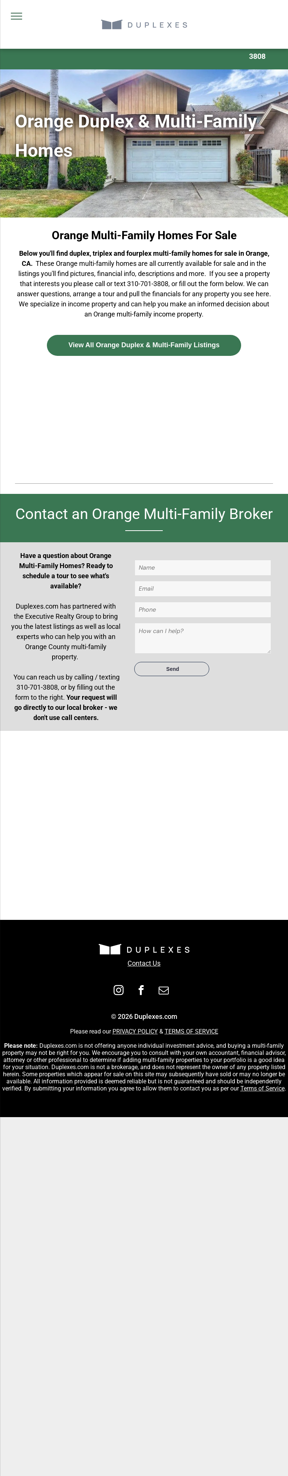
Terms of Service (262, 1088)
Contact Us (144, 963)
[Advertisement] (144, 417)
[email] (163, 991)
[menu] (16, 16)
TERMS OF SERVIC (190, 1031)
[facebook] (141, 991)
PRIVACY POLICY (135, 1031)
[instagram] (118, 991)
